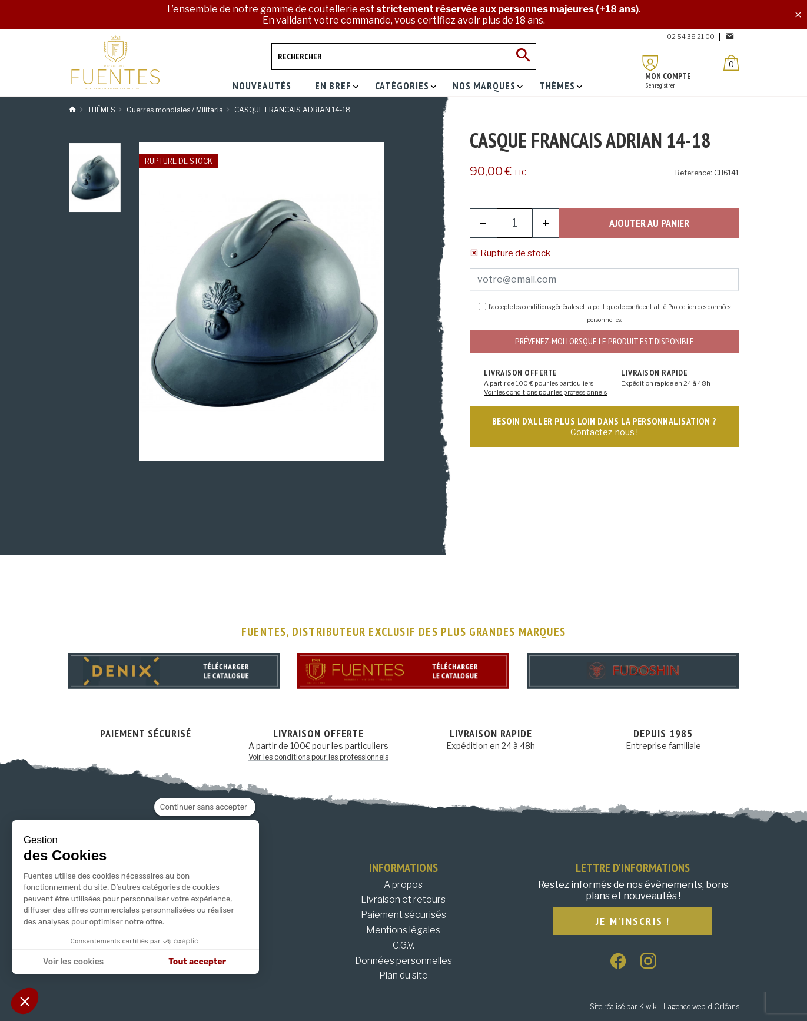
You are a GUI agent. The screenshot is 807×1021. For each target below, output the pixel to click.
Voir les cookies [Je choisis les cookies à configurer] (73, 962)
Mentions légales (403, 930)
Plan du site (403, 975)
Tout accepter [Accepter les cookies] (197, 962)
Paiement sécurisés (403, 914)
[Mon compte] (650, 63)
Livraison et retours (403, 899)
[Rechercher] (403, 56)
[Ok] (523, 56)
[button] (25, 1001)
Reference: (693, 172)
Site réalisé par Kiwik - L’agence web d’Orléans (664, 1006)
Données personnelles (403, 960)
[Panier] (731, 63)
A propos (403, 884)
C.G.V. (403, 945)
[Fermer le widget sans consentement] (204, 807)
